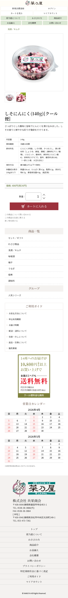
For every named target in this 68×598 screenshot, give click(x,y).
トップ (34, 529)
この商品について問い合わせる (18, 214)
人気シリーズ (14, 295)
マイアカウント (50, 13)
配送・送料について (18, 330)
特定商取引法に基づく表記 (34, 571)
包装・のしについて (18, 336)
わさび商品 (13, 244)
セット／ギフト (15, 237)
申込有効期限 (15, 319)
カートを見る (17, 13)
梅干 (10, 262)
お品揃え (11, 22)
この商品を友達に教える (15, 217)
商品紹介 (58, 18)
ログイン (52, 8)
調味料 (11, 280)
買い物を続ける (11, 220)
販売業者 (13, 348)
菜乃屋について (13, 18)
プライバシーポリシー (34, 566)
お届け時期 (14, 325)
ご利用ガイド (34, 576)
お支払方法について (18, 313)
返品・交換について (18, 342)
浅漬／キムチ (14, 29)
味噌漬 (11, 256)
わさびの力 (37, 18)
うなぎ (11, 268)
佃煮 (10, 274)
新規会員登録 (18, 8)
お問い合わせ (55, 22)
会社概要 (32, 22)
